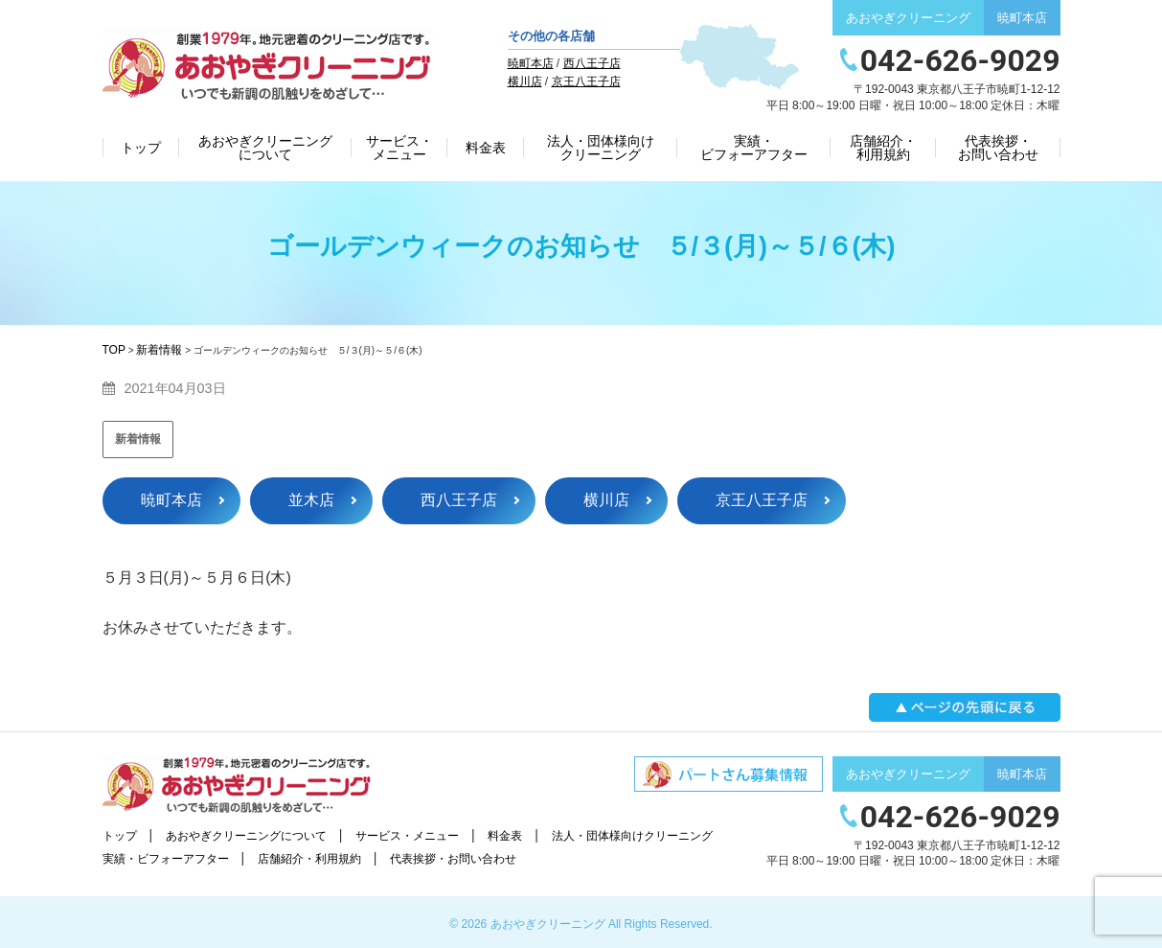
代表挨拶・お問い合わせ (998, 147)
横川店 (525, 81)
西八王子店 (592, 63)
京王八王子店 (586, 81)
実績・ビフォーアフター (754, 147)
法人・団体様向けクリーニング (600, 147)
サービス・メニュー (399, 147)
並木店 (311, 500)
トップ (141, 147)
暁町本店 (531, 63)
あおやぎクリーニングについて (265, 147)
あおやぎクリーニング (547, 924)
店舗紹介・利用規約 (883, 147)
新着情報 (138, 439)
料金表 (486, 147)
